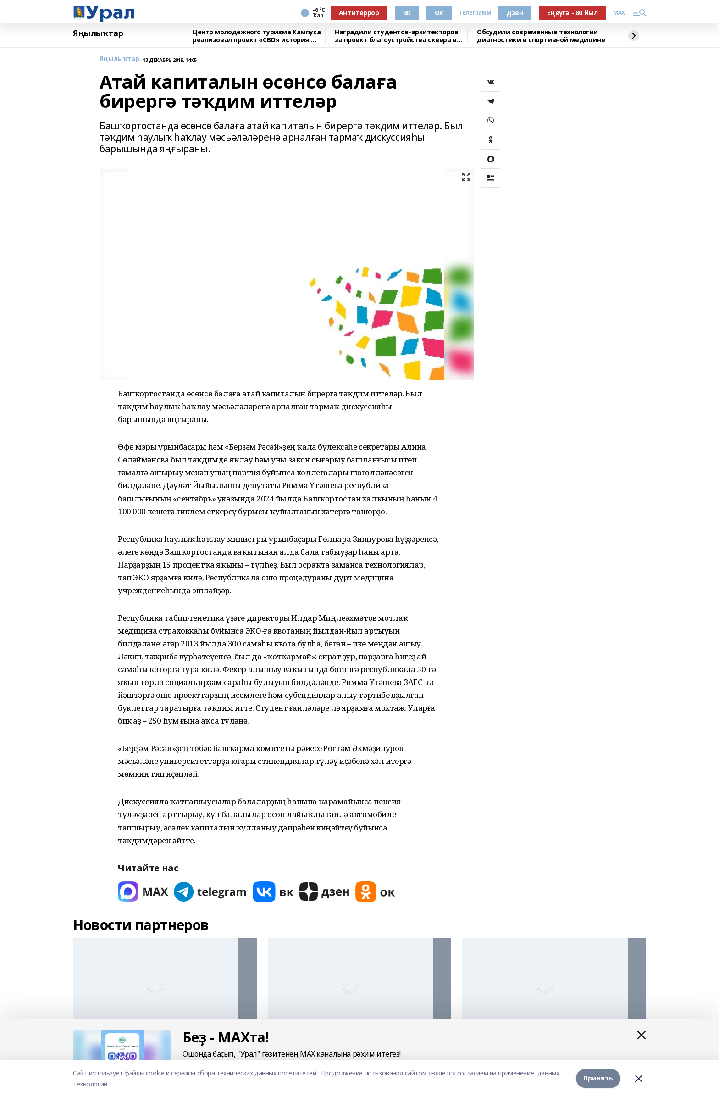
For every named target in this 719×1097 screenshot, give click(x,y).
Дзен (514, 12)
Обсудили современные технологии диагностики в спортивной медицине (541, 36)
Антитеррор (359, 12)
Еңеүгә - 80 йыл (572, 12)
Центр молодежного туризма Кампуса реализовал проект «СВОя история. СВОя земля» (257, 36)
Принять (598, 1078)
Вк (407, 12)
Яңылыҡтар (98, 33)
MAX (619, 13)
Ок (439, 12)
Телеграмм (475, 13)
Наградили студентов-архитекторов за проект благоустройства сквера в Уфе (397, 36)
